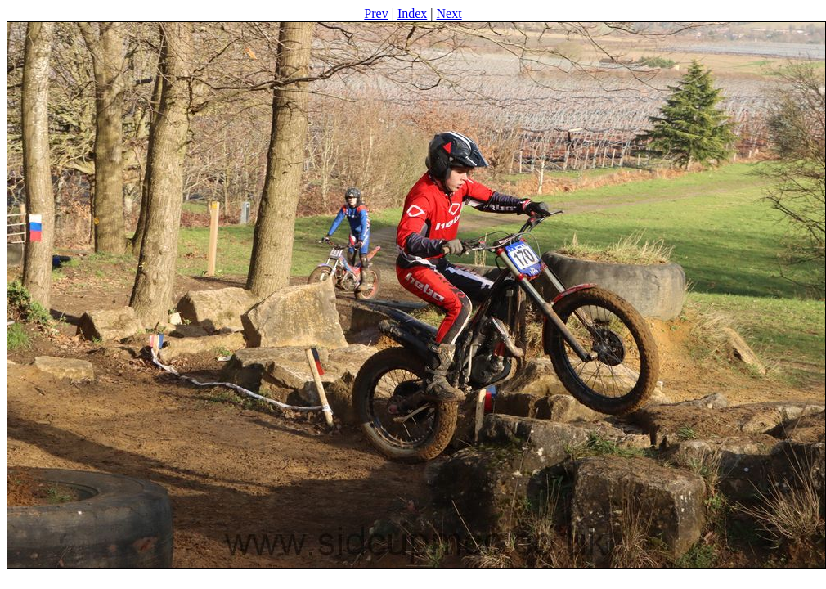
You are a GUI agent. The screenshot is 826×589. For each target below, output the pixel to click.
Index (412, 13)
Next (449, 13)
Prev (376, 13)
